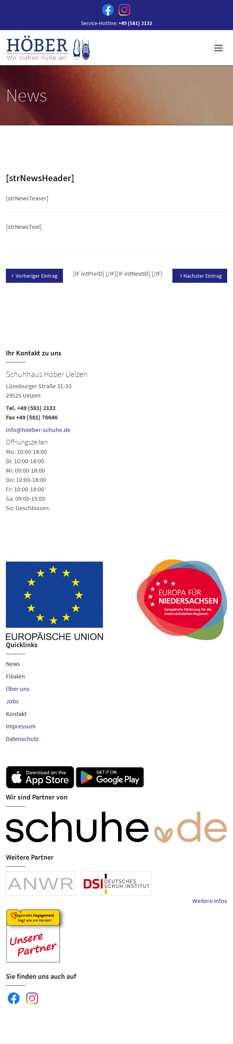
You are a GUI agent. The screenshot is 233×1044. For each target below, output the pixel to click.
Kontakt (16, 713)
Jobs (12, 701)
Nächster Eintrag (201, 275)
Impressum (21, 726)
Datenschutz (22, 738)
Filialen (15, 676)
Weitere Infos (209, 901)
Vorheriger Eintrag (34, 275)
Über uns (18, 688)
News (13, 663)
